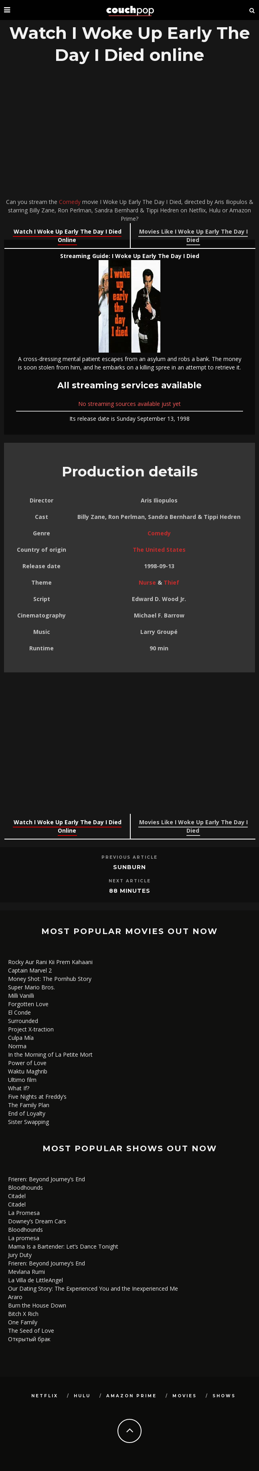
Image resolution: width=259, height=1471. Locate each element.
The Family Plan (28, 1105)
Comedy (70, 202)
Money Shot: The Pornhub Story (49, 979)
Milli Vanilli (21, 995)
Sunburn (129, 867)
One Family (22, 1322)
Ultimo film (22, 1080)
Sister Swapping (28, 1122)
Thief (171, 582)
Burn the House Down (37, 1305)
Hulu (82, 1395)
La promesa (23, 1238)
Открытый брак (29, 1339)
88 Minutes (129, 890)
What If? (18, 1088)
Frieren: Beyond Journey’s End (46, 1179)
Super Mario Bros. (31, 987)
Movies (184, 1395)
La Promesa (24, 1213)
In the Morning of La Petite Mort (50, 1054)
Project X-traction (31, 1029)
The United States (159, 549)
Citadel (17, 1196)
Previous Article (129, 857)
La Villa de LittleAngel (35, 1280)
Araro (15, 1297)
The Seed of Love (31, 1330)
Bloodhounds (25, 1187)
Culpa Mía (21, 1037)
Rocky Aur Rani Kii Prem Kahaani (50, 962)
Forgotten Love (28, 1004)
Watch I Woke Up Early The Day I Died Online (67, 236)
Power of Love (27, 1063)
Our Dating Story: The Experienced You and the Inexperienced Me (93, 1288)
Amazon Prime (131, 1395)
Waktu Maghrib (27, 1071)
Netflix (44, 1395)
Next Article (130, 881)
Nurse (147, 582)
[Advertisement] (129, 133)
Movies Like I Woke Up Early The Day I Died (193, 236)
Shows (224, 1395)
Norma (17, 1046)
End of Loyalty (26, 1113)
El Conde (19, 1012)
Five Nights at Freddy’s (37, 1096)
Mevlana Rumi (26, 1271)
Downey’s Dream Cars (37, 1221)
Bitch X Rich (23, 1314)
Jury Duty (20, 1255)
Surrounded (23, 1021)
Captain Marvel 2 (30, 970)
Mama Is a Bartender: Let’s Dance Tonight (63, 1246)
